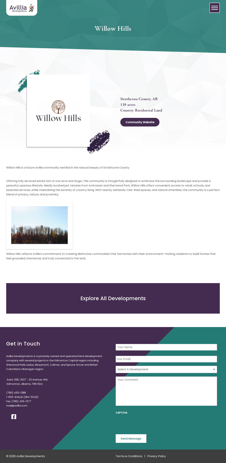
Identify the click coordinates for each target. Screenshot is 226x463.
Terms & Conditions (129, 456)
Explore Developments (113, 298)
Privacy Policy (156, 456)
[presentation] (142, 423)
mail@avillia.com (16, 405)
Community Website (139, 122)
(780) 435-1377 (21, 401)
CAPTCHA (121, 412)
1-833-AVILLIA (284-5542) (22, 397)
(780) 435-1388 (16, 392)
